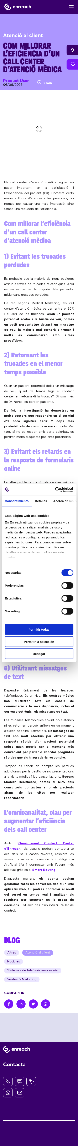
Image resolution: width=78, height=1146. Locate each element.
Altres (11, 952)
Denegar (39, 654)
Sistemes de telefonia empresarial (32, 970)
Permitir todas (39, 629)
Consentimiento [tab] (17, 501)
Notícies (13, 961)
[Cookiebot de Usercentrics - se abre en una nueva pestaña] (55, 489)
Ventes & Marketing (21, 979)
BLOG (12, 940)
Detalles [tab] (41, 501)
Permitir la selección (39, 641)
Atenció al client (37, 952)
